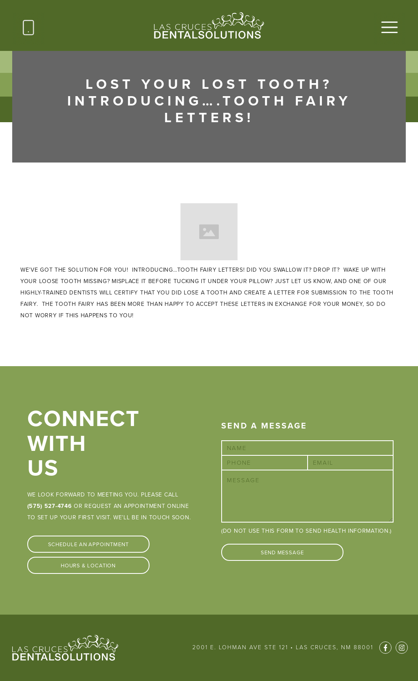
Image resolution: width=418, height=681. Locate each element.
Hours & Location (88, 565)
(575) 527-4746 (49, 506)
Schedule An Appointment (88, 544)
